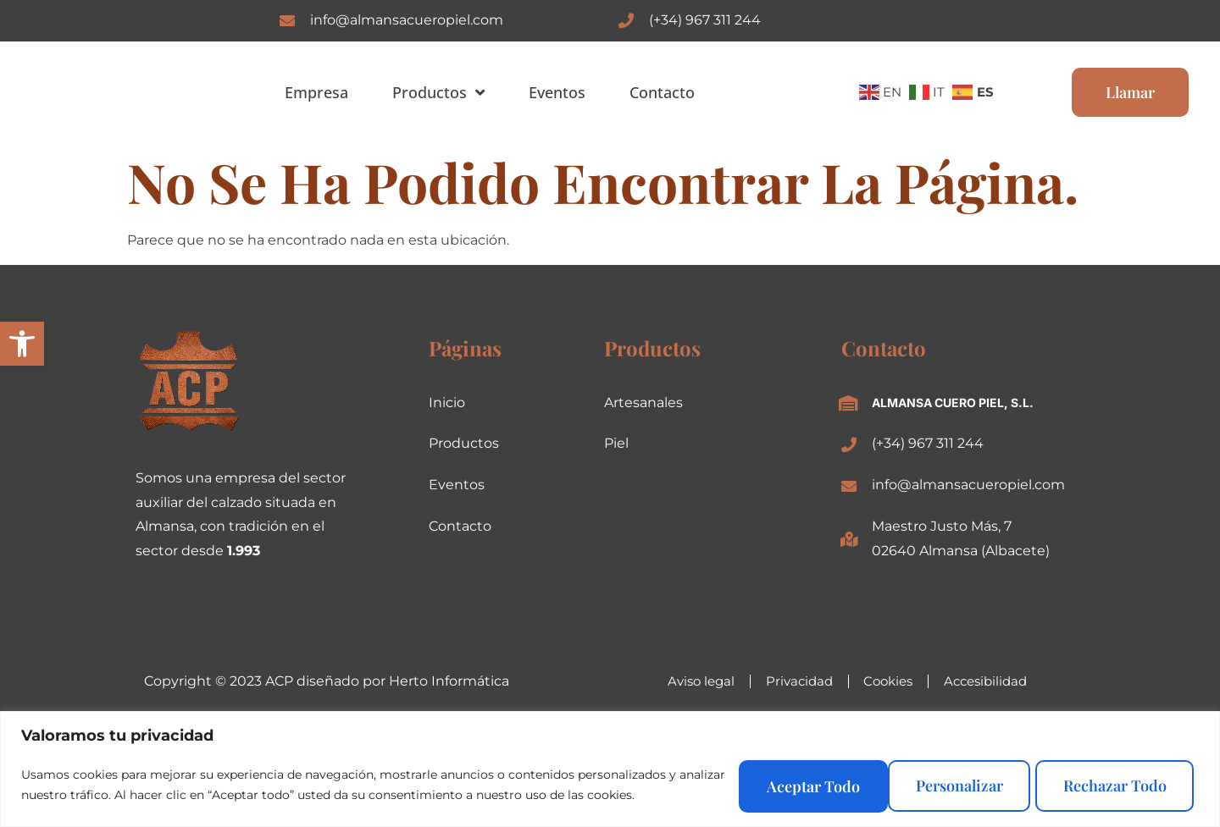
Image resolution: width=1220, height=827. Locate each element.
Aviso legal (688, 681)
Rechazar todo (940, 782)
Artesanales (643, 402)
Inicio (447, 402)
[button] (22, 344)
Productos (438, 92)
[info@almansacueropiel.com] (287, 20)
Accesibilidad (996, 681)
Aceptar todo (1116, 782)
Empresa (316, 92)
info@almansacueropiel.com (406, 20)
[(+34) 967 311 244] (626, 20)
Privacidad (794, 681)
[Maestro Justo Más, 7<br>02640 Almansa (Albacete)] (849, 539)
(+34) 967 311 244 (705, 20)
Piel (616, 443)
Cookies (891, 681)
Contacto (662, 92)
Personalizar (767, 782)
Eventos (557, 92)
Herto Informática (449, 681)
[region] (610, 766)
